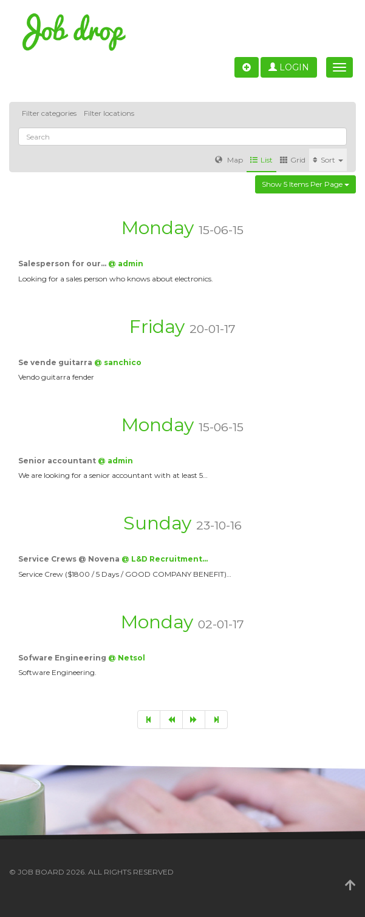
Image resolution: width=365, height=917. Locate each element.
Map (229, 159)
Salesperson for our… (63, 263)
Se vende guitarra (56, 362)
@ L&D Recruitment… (164, 558)
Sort (328, 159)
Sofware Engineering (63, 657)
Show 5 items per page (305, 184)
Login (288, 67)
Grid (292, 159)
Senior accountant (58, 460)
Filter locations (109, 113)
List (261, 159)
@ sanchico (118, 362)
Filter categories (49, 113)
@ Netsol (126, 657)
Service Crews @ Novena (69, 558)
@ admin (125, 263)
